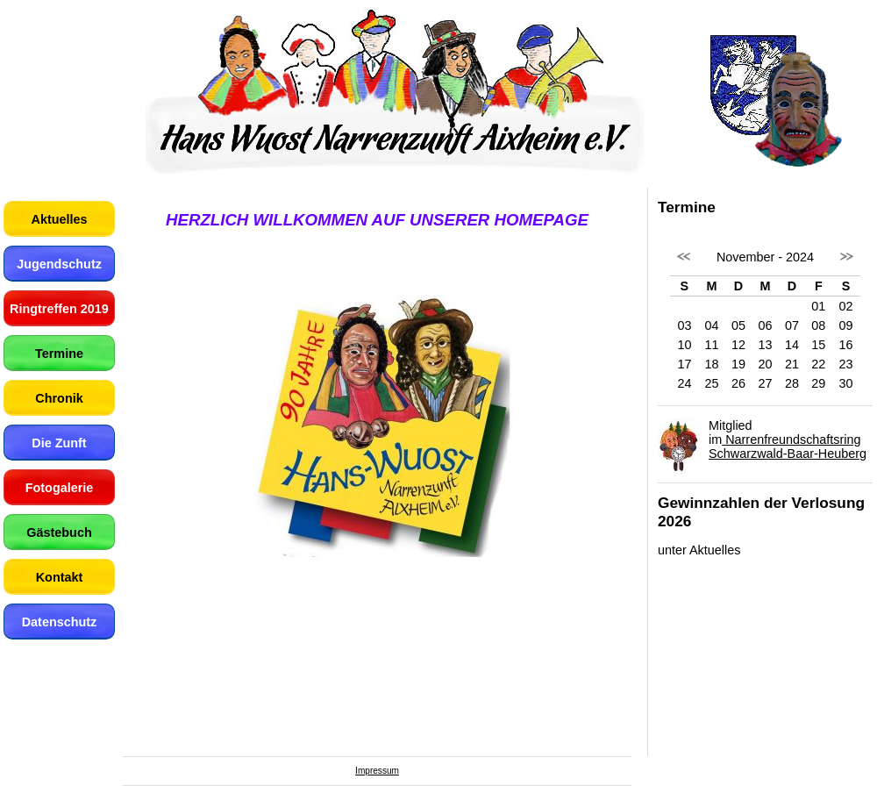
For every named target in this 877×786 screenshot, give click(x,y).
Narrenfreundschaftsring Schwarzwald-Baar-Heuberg (787, 446)
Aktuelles (60, 219)
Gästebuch (58, 532)
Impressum (377, 770)
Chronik (58, 398)
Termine (59, 354)
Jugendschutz (59, 264)
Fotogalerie (59, 488)
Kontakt (59, 577)
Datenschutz (59, 622)
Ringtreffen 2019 (59, 309)
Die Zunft (59, 443)
